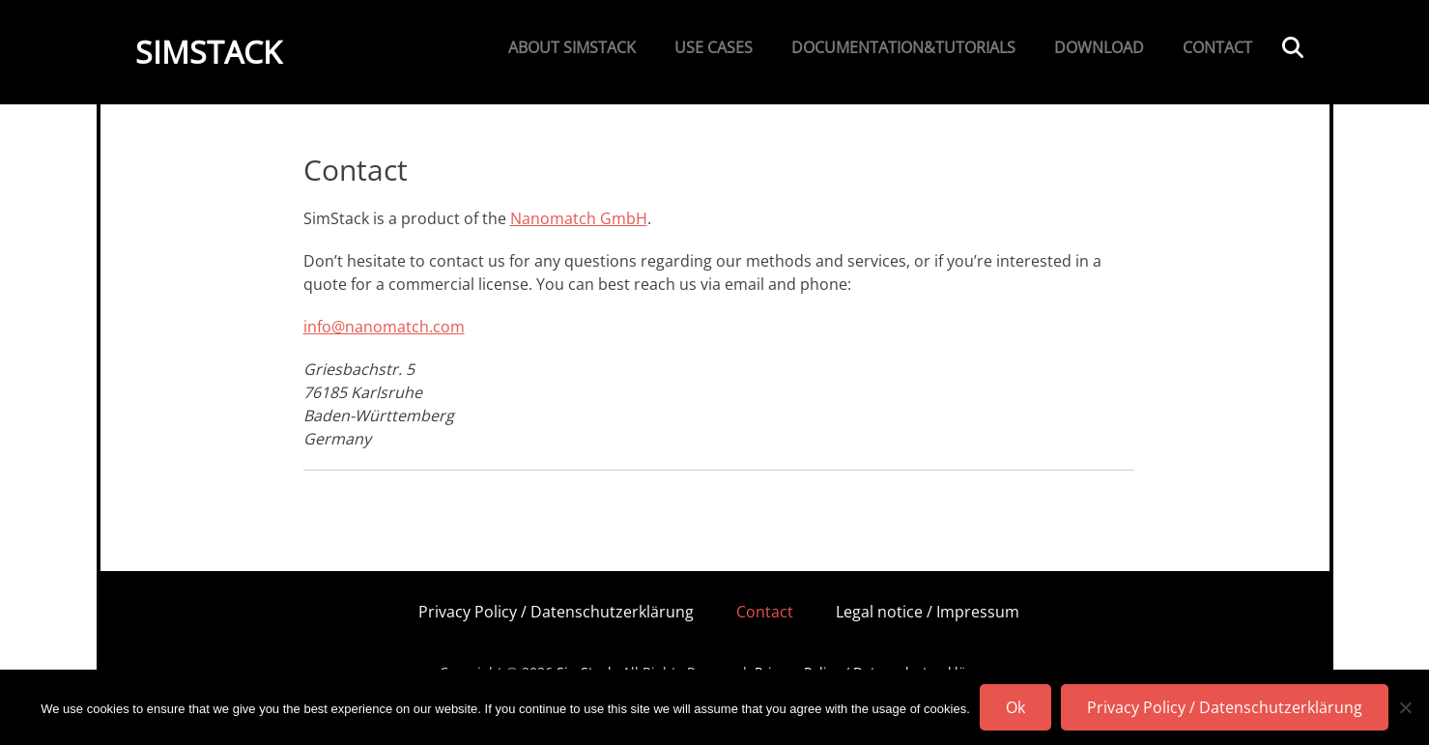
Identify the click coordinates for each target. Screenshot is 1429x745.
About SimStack (572, 47)
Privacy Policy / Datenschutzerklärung (556, 611)
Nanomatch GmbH (578, 218)
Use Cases (713, 47)
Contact (1217, 47)
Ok (1015, 707)
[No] (1405, 707)
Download (1099, 47)
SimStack (208, 51)
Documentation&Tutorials (903, 47)
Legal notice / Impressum (927, 611)
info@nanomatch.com (384, 326)
